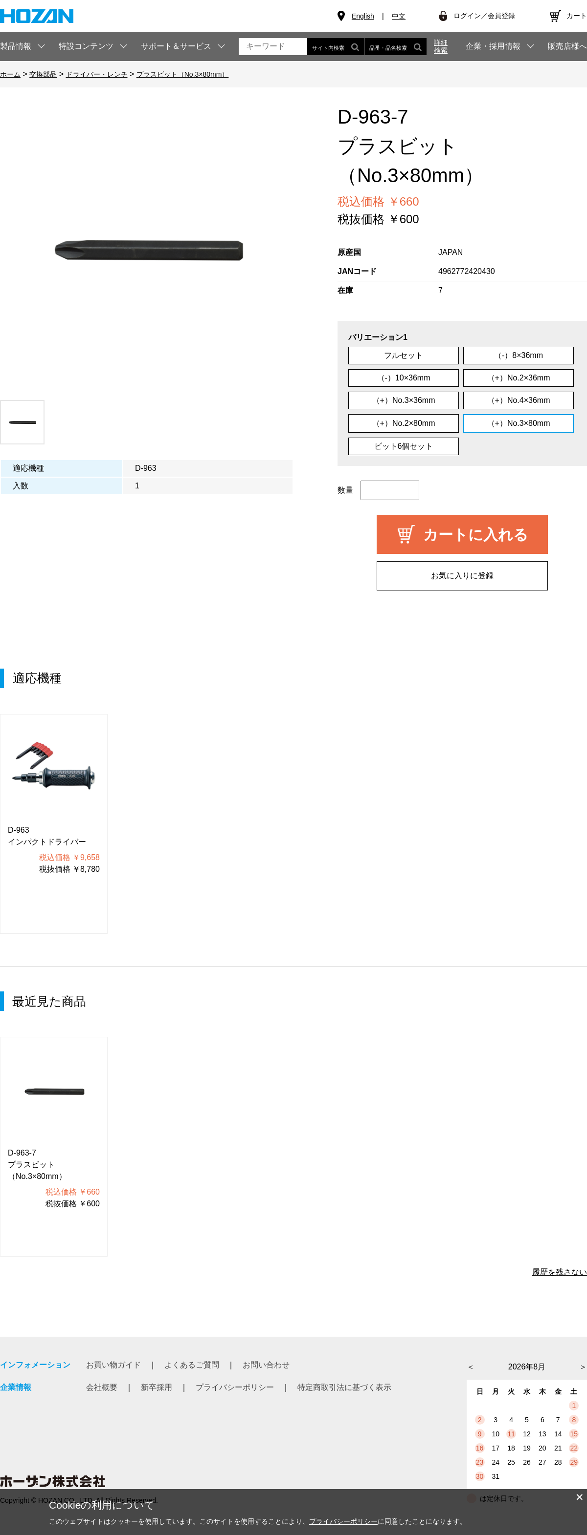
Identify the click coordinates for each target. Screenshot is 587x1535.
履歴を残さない (559, 1272)
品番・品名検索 (395, 46)
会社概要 (101, 1387)
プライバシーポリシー (235, 1387)
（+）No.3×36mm (403, 400)
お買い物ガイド (113, 1365)
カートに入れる (475, 534)
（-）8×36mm (518, 355)
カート (576, 16)
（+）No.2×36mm (518, 378)
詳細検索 (441, 46)
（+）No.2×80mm (403, 423)
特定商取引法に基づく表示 (344, 1387)
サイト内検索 (335, 46)
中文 (399, 16)
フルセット (403, 355)
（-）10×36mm (403, 378)
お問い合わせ (266, 1365)
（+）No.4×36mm (518, 400)
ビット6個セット (403, 446)
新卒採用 (156, 1387)
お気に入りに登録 (462, 575)
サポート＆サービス (176, 46)
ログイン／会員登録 (484, 16)
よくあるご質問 (191, 1365)
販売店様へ (567, 46)
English (363, 16)
